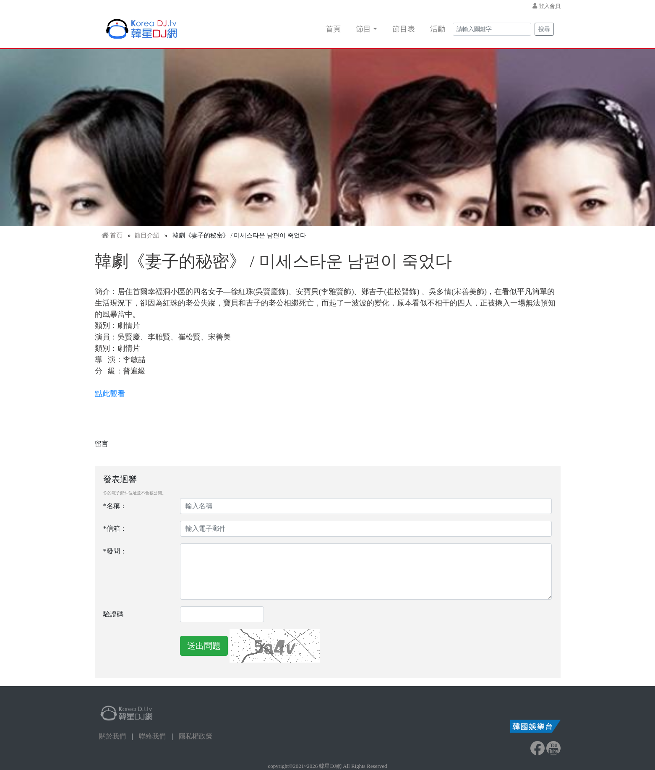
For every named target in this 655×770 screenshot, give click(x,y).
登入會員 (550, 6)
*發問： (115, 551)
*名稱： (115, 505)
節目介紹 (146, 235)
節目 (363, 29)
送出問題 (204, 645)
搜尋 (544, 29)
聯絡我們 (152, 736)
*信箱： (115, 528)
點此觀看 (111, 393)
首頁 (333, 29)
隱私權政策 (195, 736)
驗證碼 (113, 614)
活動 (437, 29)
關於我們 (112, 736)
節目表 (403, 29)
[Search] (492, 29)
